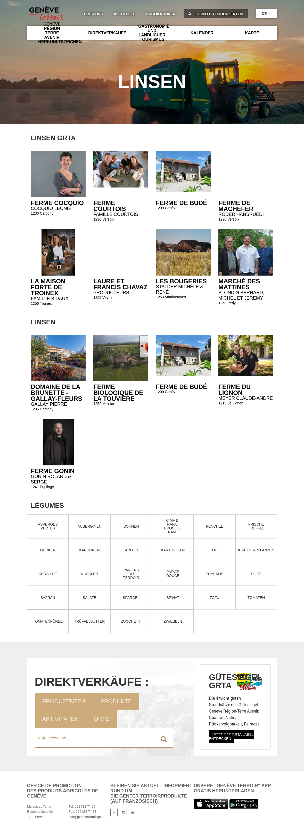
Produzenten (63, 701)
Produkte (116, 701)
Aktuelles (124, 14)
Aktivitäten (60, 719)
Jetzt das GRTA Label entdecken (231, 736)
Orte (101, 719)
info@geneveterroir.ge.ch (87, 816)
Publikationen (161, 14)
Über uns (93, 14)
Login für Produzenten (215, 14)
